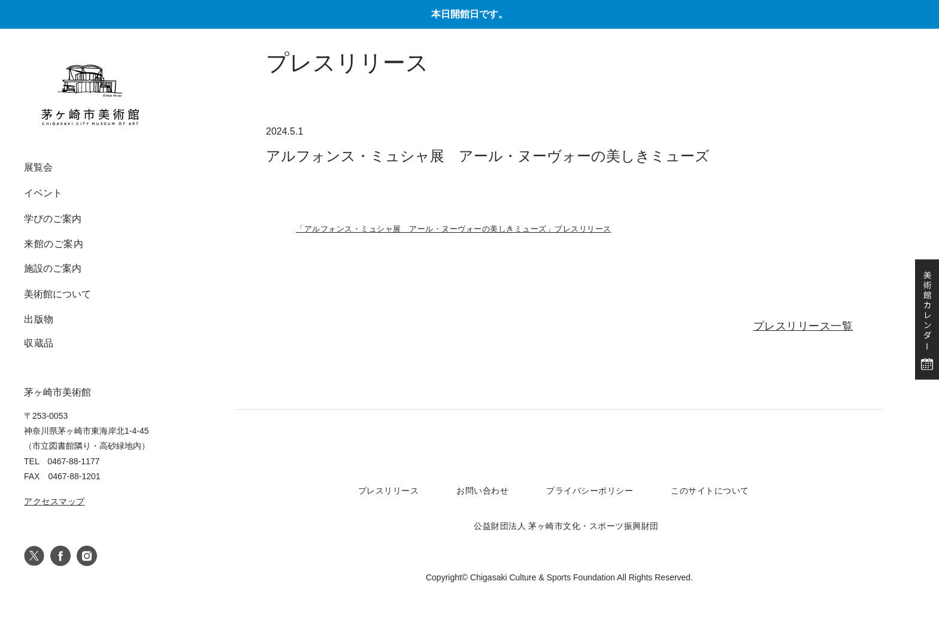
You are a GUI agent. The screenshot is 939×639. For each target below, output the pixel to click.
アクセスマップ (54, 501)
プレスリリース (388, 490)
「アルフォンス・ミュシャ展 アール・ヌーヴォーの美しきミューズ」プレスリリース (453, 228)
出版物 (39, 319)
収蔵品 (39, 343)
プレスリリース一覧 (803, 326)
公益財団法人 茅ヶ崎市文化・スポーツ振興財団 (566, 526)
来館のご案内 (53, 244)
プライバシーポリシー (589, 490)
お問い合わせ (482, 490)
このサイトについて (710, 490)
